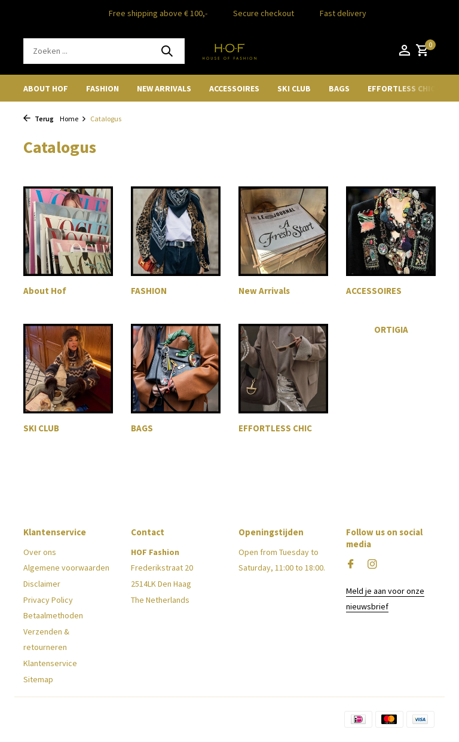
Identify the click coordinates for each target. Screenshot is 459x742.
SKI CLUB (294, 88)
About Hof (45, 88)
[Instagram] (372, 565)
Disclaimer (41, 583)
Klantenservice (50, 663)
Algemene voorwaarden (66, 567)
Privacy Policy (48, 599)
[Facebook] (351, 565)
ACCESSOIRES (234, 88)
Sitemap (38, 679)
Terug (38, 118)
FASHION (102, 88)
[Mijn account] (404, 51)
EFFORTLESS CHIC (401, 88)
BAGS (339, 88)
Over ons (39, 552)
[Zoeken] (104, 51)
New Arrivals (164, 88)
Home (73, 118)
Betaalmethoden (53, 615)
